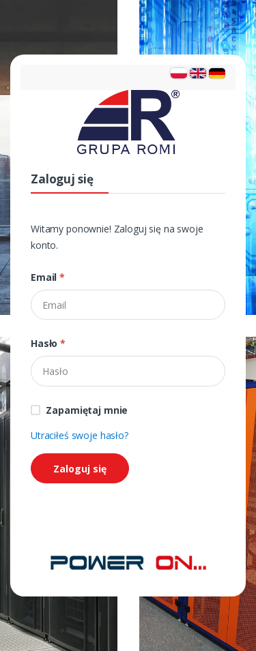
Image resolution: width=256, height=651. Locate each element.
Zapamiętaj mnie (87, 410)
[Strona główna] (128, 561)
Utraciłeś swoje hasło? (79, 435)
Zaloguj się (79, 468)
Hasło (48, 343)
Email (48, 277)
